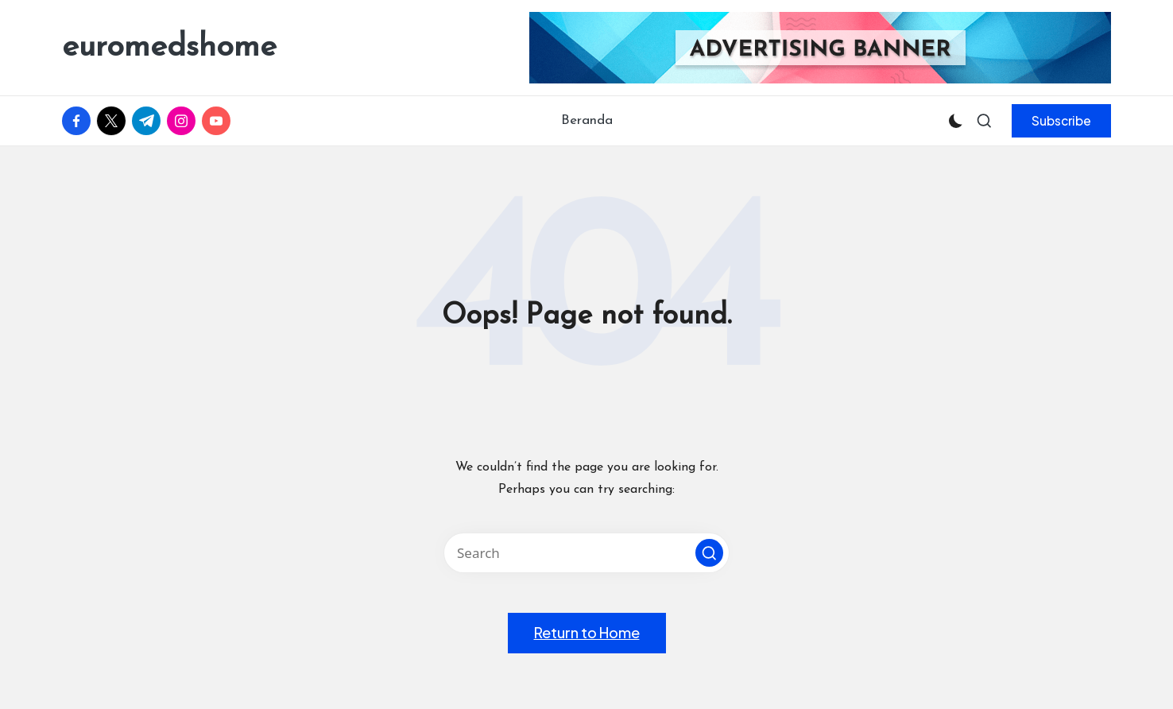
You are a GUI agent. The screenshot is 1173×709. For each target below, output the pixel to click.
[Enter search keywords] (586, 553)
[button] (1061, 121)
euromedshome (169, 48)
